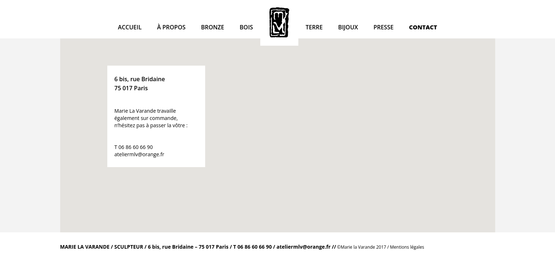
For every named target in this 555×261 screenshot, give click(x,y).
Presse (383, 27)
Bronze (212, 27)
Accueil (129, 27)
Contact (423, 27)
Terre (314, 27)
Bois (246, 27)
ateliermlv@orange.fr (139, 154)
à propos (171, 27)
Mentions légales (407, 247)
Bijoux (348, 27)
